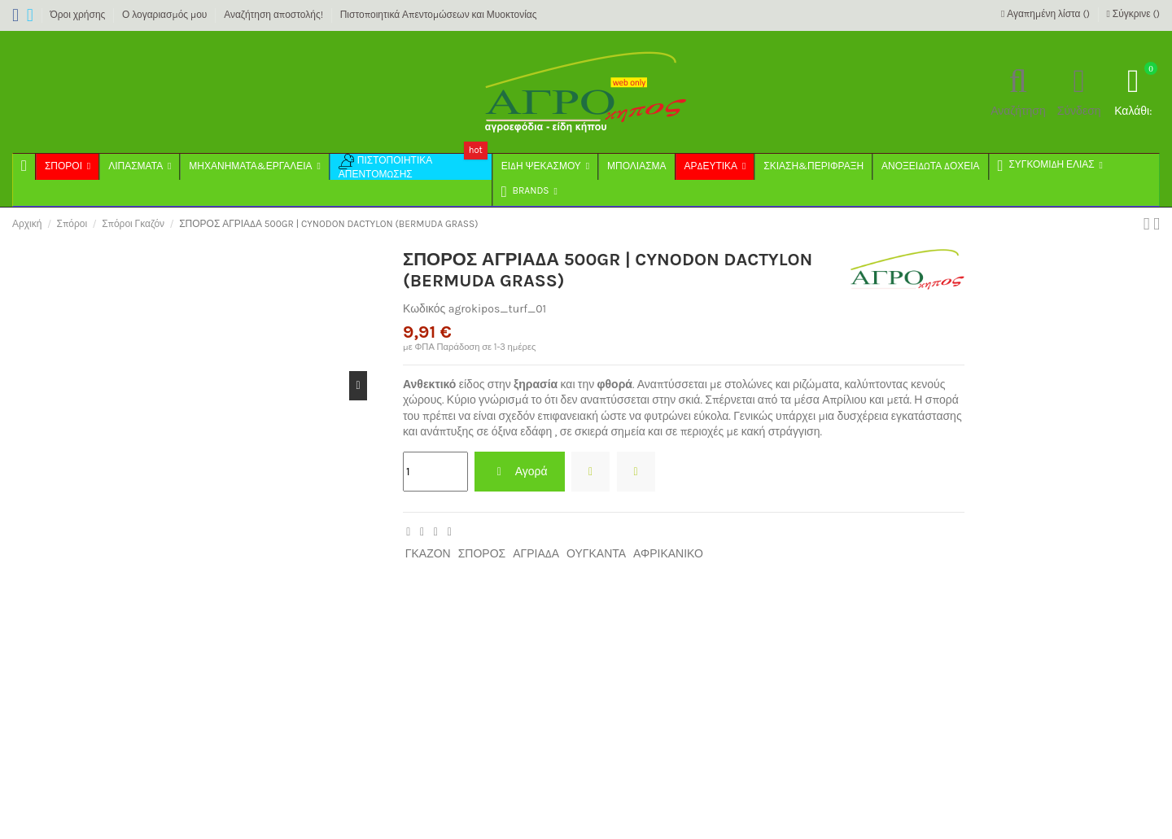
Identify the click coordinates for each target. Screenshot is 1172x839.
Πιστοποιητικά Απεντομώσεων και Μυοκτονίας (438, 14)
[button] (529, 193)
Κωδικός (424, 309)
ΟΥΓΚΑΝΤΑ (596, 554)
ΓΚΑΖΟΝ (428, 554)
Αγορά (519, 471)
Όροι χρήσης (78, 14)
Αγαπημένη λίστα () (1046, 14)
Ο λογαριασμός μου (165, 14)
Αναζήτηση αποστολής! (275, 14)
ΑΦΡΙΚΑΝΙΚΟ (668, 554)
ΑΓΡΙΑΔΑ (536, 554)
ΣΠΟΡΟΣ (482, 554)
